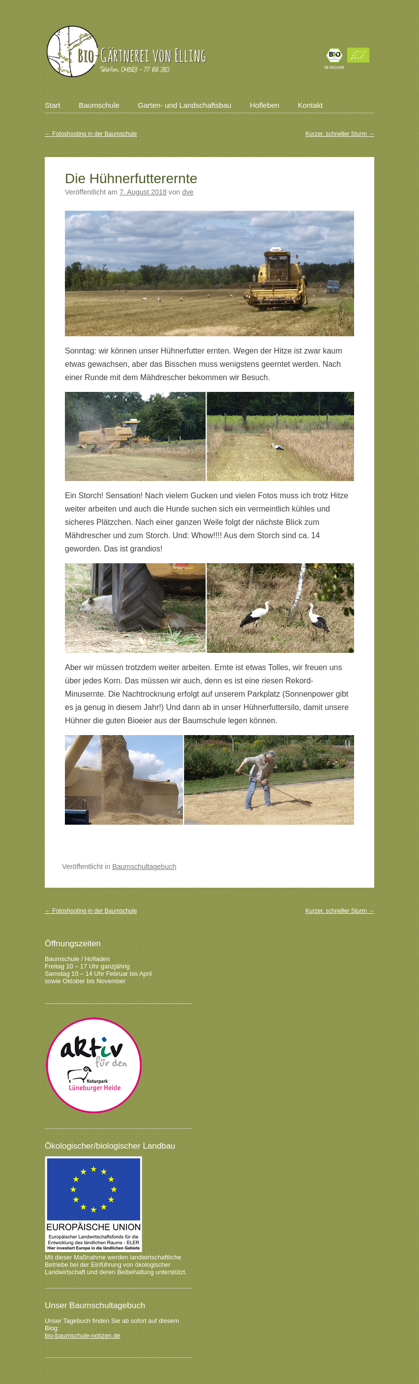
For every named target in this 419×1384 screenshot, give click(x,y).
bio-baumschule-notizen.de (82, 1335)
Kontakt (310, 105)
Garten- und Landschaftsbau (184, 105)
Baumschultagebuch (144, 866)
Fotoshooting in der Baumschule (91, 133)
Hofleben (264, 105)
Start (52, 105)
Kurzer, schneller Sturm (339, 133)
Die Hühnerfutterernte (131, 178)
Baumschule (99, 105)
